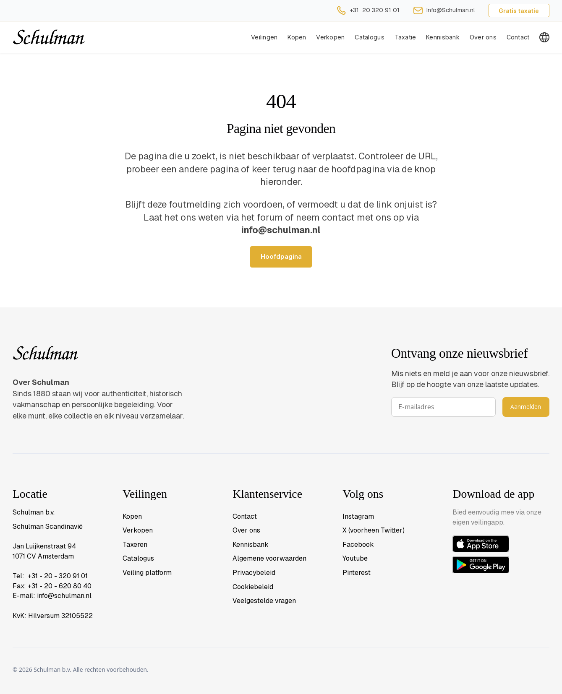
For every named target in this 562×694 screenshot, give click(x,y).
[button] (330, 37)
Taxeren (135, 544)
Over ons (483, 37)
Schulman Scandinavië (48, 526)
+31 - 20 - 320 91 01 (58, 576)
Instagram (358, 516)
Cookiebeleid (253, 586)
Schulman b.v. (34, 512)
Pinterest (356, 572)
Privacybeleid (254, 572)
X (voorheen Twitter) (373, 530)
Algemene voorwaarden (269, 558)
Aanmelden (525, 407)
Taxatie (405, 37)
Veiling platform (147, 572)
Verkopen (138, 530)
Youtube (355, 558)
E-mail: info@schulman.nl (52, 595)
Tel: (20, 576)
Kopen (297, 37)
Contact (518, 37)
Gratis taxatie (519, 10)
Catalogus (369, 37)
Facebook (358, 544)
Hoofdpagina (281, 256)
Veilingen (264, 37)
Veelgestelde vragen (264, 600)
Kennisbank (443, 37)
